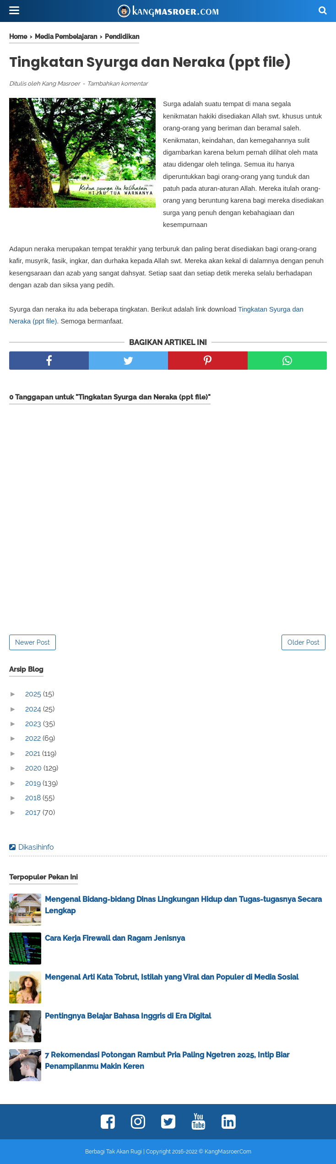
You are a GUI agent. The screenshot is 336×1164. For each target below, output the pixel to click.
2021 (33, 753)
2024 (34, 709)
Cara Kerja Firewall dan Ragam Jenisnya (115, 938)
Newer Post (32, 642)
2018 (34, 797)
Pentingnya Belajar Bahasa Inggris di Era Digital (128, 1016)
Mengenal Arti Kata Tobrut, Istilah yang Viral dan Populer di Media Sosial (171, 977)
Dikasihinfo (36, 847)
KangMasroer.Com (228, 1151)
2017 (34, 812)
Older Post (303, 642)
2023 (34, 723)
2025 (34, 694)
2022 (34, 738)
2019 (34, 783)
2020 (34, 768)
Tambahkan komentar (117, 83)
